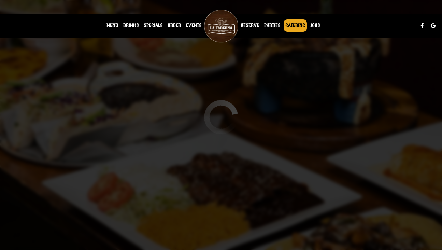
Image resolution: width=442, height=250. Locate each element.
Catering (295, 25)
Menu (112, 25)
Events (194, 25)
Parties (272, 25)
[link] (221, 26)
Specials (153, 25)
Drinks (131, 25)
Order (174, 25)
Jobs (315, 25)
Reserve (250, 25)
